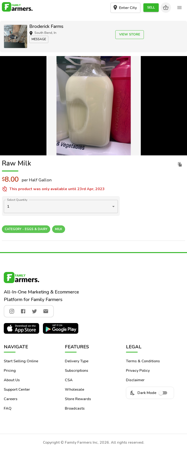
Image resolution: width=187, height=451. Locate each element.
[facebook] (23, 311)
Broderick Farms (46, 26)
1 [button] (8, 206)
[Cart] (166, 7)
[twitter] (34, 311)
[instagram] (11, 311)
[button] (151, 7)
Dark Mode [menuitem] (150, 393)
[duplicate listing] (180, 164)
